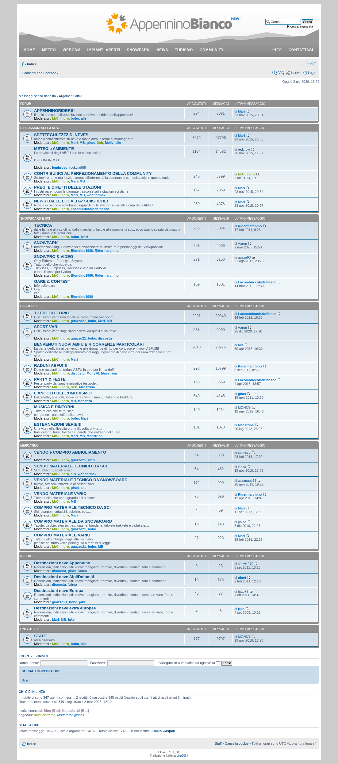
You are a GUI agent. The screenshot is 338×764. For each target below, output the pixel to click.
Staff (218, 743)
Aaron (242, 243)
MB (82, 142)
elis (73, 474)
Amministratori (44, 715)
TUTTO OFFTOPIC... (53, 313)
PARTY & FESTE (50, 379)
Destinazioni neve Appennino (62, 563)
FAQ (280, 73)
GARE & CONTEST (52, 281)
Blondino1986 (82, 250)
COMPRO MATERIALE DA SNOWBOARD (73, 521)
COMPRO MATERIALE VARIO (62, 535)
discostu (105, 338)
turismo (184, 50)
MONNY (244, 407)
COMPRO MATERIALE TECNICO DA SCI (72, 507)
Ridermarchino (250, 226)
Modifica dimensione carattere (311, 63)
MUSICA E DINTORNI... (56, 407)
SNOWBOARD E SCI (35, 218)
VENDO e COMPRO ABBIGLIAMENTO (70, 452)
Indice (32, 64)
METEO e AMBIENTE (54, 148)
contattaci (301, 50)
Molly (109, 142)
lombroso (59, 167)
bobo (75, 118)
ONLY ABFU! (29, 629)
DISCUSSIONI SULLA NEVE (40, 128)
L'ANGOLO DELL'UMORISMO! (63, 393)
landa (242, 467)
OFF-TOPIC (28, 306)
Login (312, 73)
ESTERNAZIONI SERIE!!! (58, 424)
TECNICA (43, 225)
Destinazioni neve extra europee (65, 608)
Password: (98, 663)
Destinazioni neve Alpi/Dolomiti (64, 576)
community (212, 50)
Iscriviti (296, 73)
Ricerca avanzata (300, 26)
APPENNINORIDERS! (54, 110)
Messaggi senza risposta (37, 96)
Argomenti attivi (70, 96)
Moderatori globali (70, 715)
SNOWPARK (46, 242)
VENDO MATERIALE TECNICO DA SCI (70, 466)
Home (29, 50)
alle (83, 118)
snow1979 (245, 564)
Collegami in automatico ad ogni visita (189, 663)
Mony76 (92, 373)
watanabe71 (247, 480)
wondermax (96, 195)
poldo (242, 522)
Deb (100, 142)
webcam (71, 50)
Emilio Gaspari (163, 731)
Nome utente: (29, 663)
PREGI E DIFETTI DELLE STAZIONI (67, 187)
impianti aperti (103, 50)
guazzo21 (78, 321)
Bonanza (85, 401)
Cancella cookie (237, 743)
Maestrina (109, 373)
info (277, 50)
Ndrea (82, 571)
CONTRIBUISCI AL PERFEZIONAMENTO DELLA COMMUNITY (93, 173)
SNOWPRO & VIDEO (53, 256)
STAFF (40, 636)
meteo (49, 50)
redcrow (244, 149)
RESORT (26, 556)
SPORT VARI (46, 326)
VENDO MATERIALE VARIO (60, 493)
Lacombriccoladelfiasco (90, 209)
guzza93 (244, 257)
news (162, 50)
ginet (91, 142)
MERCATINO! (30, 445)
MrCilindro (60, 118)
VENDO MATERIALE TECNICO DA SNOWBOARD (81, 480)
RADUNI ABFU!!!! (50, 365)
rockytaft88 (77, 167)
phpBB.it (182, 755)
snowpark (138, 50)
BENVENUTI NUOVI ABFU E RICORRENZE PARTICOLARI (89, 344)
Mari (241, 111)
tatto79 (243, 591)
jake (82, 602)
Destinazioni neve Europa (58, 590)
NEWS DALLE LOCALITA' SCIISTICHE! (71, 201)
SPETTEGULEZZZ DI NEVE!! (61, 134)
